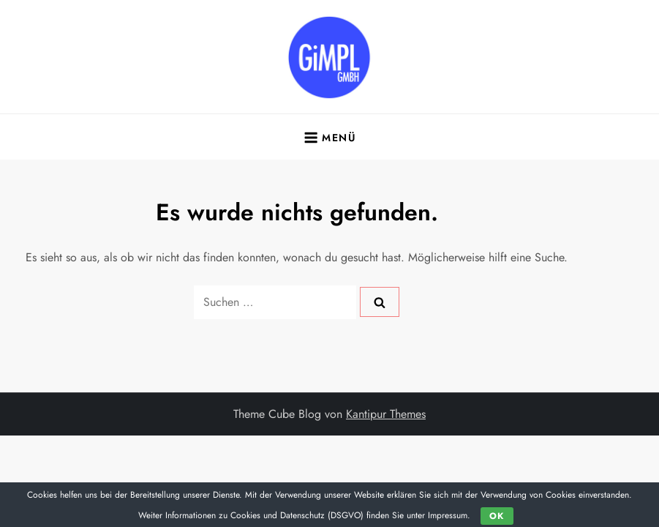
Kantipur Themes (386, 413)
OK (496, 516)
